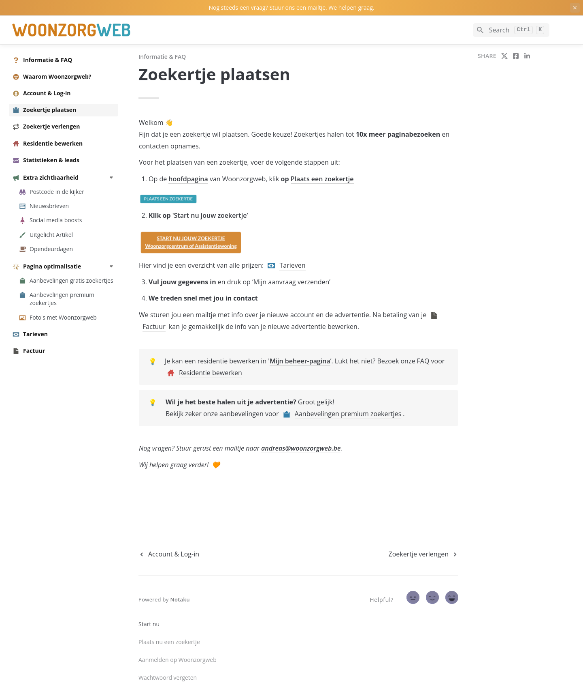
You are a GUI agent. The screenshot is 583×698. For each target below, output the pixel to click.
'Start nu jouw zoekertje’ (210, 215)
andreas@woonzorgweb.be (300, 448)
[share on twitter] (504, 56)
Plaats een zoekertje (322, 178)
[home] (68, 30)
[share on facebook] (516, 56)
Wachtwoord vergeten (167, 677)
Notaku (179, 599)
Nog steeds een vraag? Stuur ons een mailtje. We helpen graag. (291, 7)
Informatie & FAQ (162, 56)
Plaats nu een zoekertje (169, 642)
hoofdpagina (188, 178)
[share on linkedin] (527, 56)
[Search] (511, 30)
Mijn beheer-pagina (300, 361)
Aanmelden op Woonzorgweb (177, 660)
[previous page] (168, 554)
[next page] (423, 554)
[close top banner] (575, 8)
